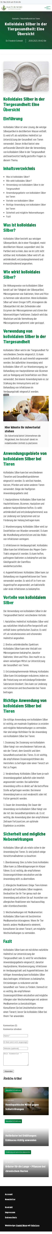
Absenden (8, 1074)
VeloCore (35, 1228)
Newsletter (10, 1202)
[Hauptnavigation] (46, 7)
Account (9, 1196)
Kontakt (9, 1209)
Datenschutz (11, 1220)
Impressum (10, 1215)
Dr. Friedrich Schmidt (14, 40)
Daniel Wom (21, 1228)
